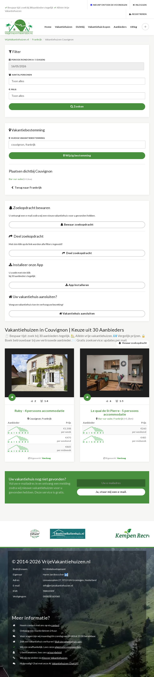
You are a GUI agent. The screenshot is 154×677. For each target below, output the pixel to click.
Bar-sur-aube (16, 179)
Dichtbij (80, 26)
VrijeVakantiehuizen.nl (17, 39)
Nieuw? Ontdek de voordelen (108, 5)
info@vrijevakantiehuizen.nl (58, 585)
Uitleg (133, 26)
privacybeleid (54, 652)
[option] (35, 534)
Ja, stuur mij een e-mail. (111, 491)
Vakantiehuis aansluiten (77, 313)
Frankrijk (37, 39)
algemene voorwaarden (68, 646)
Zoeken (77, 106)
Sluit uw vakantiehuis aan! (68, 641)
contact (55, 625)
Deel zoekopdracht (77, 253)
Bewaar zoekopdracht (77, 224)
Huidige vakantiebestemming (27, 138)
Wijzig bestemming (77, 155)
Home (48, 26)
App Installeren (77, 285)
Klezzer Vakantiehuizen (54, 657)
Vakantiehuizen (63, 26)
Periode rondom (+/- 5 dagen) (27, 59)
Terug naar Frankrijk (26, 187)
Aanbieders (120, 26)
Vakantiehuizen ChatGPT (65, 663)
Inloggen (140, 5)
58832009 (48, 590)
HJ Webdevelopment (54, 568)
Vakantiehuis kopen (99, 26)
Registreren (138, 14)
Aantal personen (20, 75)
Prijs (12, 89)
